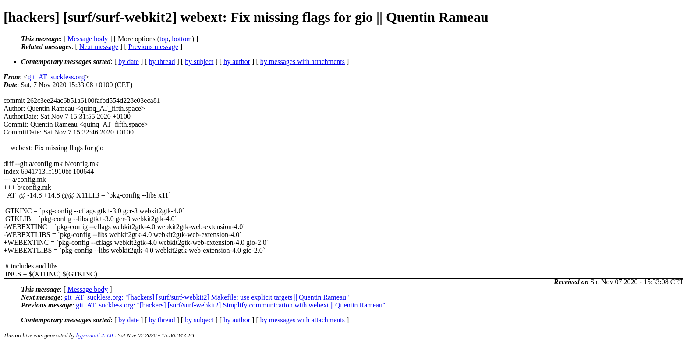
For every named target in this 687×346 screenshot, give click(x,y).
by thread (162, 61)
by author (236, 61)
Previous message (153, 46)
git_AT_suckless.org (56, 77)
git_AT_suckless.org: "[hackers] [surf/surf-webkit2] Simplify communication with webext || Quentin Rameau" (230, 305)
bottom (181, 38)
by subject (199, 61)
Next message (98, 46)
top (163, 38)
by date (128, 61)
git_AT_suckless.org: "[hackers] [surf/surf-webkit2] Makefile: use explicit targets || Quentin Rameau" (206, 297)
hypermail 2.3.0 (94, 335)
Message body (87, 38)
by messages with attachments (302, 61)
